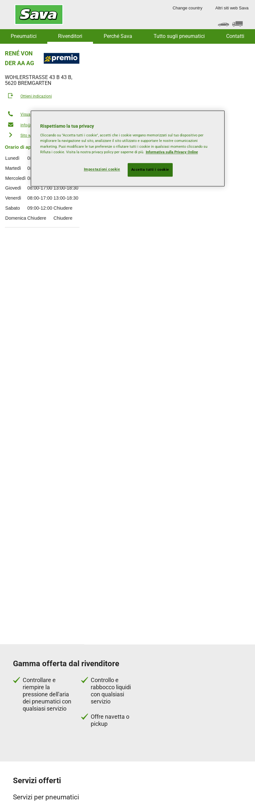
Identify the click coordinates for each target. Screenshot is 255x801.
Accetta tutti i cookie (150, 169)
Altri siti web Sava (232, 8)
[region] (127, 148)
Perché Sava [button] (118, 36)
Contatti (235, 36)
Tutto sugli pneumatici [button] (179, 36)
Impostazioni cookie (102, 169)
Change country (188, 8)
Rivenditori (70, 36)
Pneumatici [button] (24, 36)
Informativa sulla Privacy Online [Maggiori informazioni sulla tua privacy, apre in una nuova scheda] (172, 152)
